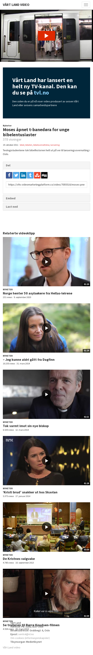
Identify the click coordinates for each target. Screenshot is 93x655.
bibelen (28, 144)
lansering (55, 144)
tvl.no (41, 92)
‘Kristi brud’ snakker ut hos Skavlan (30, 492)
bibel (22, 144)
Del (8, 165)
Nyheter (7, 125)
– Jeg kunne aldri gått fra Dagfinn (29, 359)
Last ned (12, 206)
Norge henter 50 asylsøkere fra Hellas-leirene (37, 293)
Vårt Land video (11, 647)
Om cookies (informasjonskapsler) (30, 638)
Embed (10, 198)
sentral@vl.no (26, 634)
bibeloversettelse (41, 144)
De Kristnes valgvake (19, 558)
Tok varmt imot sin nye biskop (26, 426)
